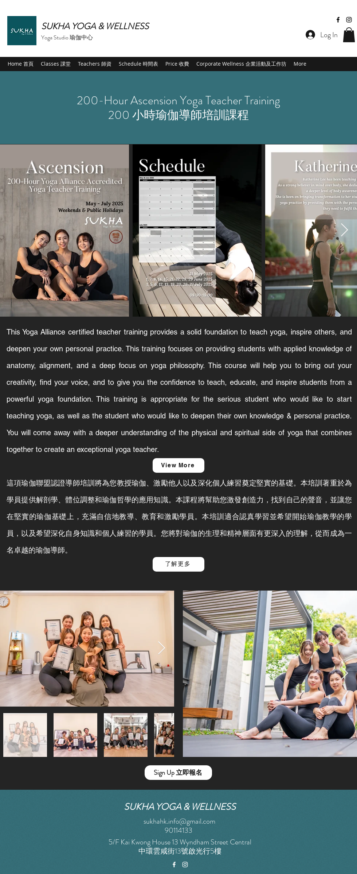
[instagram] (349, 19)
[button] (349, 34)
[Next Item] (344, 230)
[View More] (178, 465)
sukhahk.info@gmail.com (179, 821)
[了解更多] (178, 564)
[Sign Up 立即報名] (178, 772)
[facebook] (338, 19)
